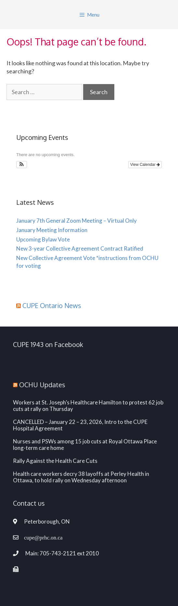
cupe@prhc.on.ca (43, 537)
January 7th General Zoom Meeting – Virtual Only (76, 220)
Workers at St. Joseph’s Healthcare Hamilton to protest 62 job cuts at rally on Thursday (88, 405)
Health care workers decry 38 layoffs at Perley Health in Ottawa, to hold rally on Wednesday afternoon (81, 477)
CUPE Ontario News (51, 305)
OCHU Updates (42, 384)
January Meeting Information (51, 230)
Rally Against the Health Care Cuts (55, 461)
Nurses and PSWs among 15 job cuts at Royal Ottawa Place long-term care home (85, 444)
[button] (22, 164)
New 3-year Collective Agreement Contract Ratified (79, 248)
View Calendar (145, 164)
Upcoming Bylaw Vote (43, 239)
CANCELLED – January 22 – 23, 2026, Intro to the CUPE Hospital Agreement (80, 425)
